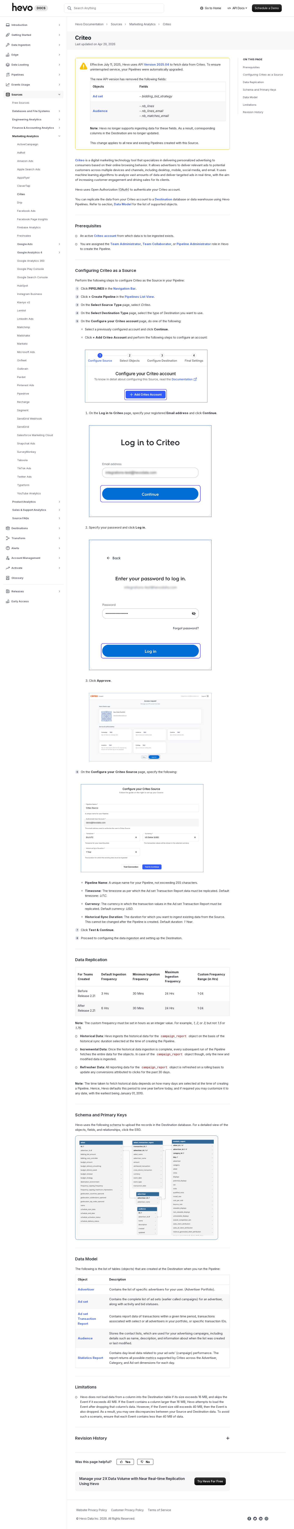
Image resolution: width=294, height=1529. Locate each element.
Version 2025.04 (156, 64)
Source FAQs (37, 518)
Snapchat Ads (26, 443)
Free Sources (20, 102)
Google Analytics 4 (40, 252)
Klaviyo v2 (23, 302)
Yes (125, 1462)
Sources (116, 24)
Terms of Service (159, 1510)
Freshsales (24, 235)
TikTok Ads (24, 468)
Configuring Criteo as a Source (263, 74)
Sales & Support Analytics (37, 510)
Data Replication (253, 82)
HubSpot (22, 285)
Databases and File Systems (37, 111)
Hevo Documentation (89, 24)
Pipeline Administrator (194, 244)
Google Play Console (30, 268)
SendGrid (23, 426)
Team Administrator (125, 244)
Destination (163, 199)
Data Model (250, 97)
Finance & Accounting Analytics (37, 128)
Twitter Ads (24, 476)
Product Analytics (37, 502)
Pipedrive (23, 393)
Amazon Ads (25, 161)
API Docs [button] (236, 8)
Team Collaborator (157, 244)
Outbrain (22, 368)
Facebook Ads (26, 210)
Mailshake (23, 335)
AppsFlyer (23, 177)
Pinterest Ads (25, 385)
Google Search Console (32, 277)
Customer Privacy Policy (127, 1510)
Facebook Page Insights (32, 219)
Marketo (22, 343)
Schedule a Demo (267, 8)
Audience (100, 111)
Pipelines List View (139, 297)
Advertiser (86, 1289)
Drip (19, 202)
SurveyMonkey (26, 451)
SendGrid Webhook (29, 418)
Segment (22, 410)
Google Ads (40, 244)
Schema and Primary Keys (259, 89)
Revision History (253, 112)
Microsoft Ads (26, 352)
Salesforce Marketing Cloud (35, 435)
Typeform (23, 485)
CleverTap (23, 185)
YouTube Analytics (29, 493)
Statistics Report (90, 1358)
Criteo (21, 194)
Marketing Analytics (37, 136)
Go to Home (210, 8)
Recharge (23, 401)
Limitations (249, 104)
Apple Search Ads (28, 169)
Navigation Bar (124, 288)
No (145, 1462)
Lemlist (21, 310)
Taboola (22, 460)
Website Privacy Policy (91, 1510)
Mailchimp (23, 327)
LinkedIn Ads (25, 318)
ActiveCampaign (27, 144)
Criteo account (105, 236)
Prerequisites (251, 67)
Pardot (21, 377)
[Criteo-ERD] (146, 1188)
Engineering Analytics (37, 119)
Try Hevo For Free (210, 1481)
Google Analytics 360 (31, 260)
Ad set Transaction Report (87, 1319)
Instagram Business (29, 294)
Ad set (98, 96)
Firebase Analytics (29, 227)
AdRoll (21, 152)
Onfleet (22, 360)
